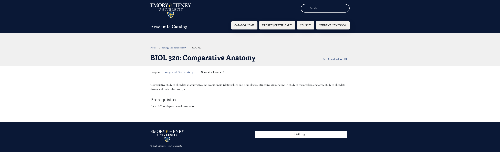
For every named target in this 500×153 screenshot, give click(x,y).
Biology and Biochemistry (174, 47)
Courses (305, 25)
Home (153, 47)
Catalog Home (244, 25)
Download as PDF (335, 59)
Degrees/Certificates (277, 25)
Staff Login (301, 134)
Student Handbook (333, 25)
